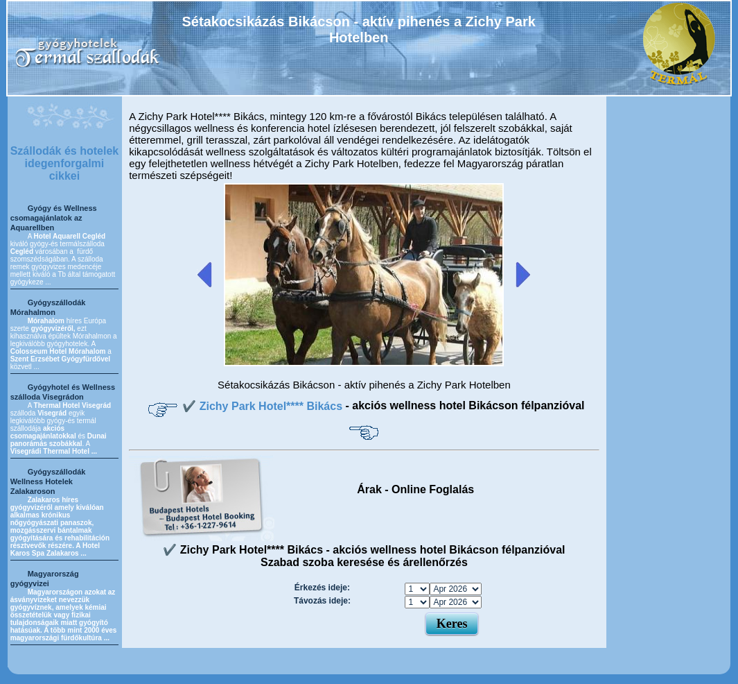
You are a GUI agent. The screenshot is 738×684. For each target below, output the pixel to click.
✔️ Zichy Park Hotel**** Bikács (263, 406)
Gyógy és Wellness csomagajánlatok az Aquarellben (53, 218)
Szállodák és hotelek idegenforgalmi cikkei (64, 163)
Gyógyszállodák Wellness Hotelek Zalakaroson (48, 481)
